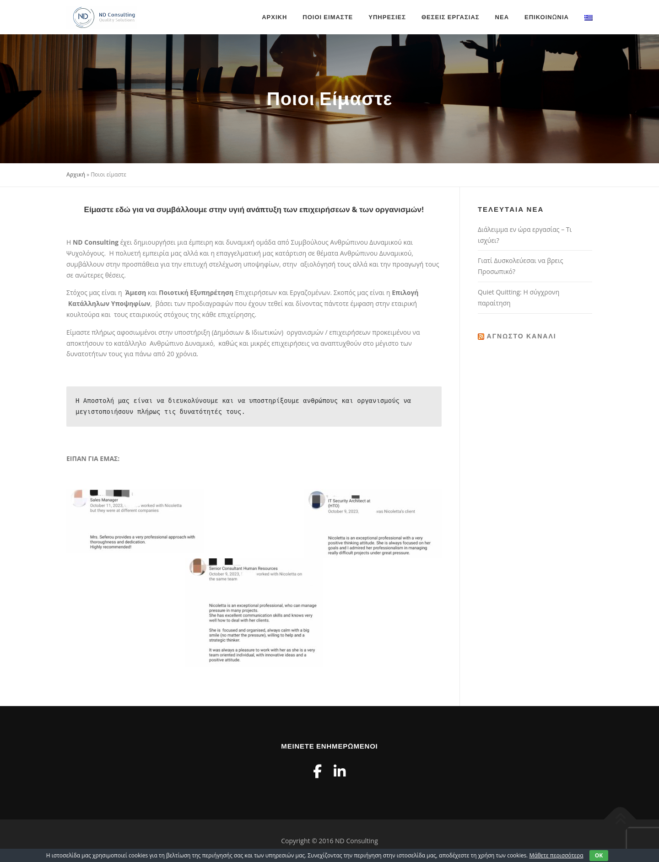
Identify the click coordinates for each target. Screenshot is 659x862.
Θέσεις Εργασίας (450, 17)
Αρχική (274, 17)
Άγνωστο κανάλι (521, 336)
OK (599, 855)
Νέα (502, 17)
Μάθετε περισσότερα (556, 855)
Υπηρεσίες (387, 17)
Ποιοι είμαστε (327, 17)
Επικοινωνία (546, 17)
